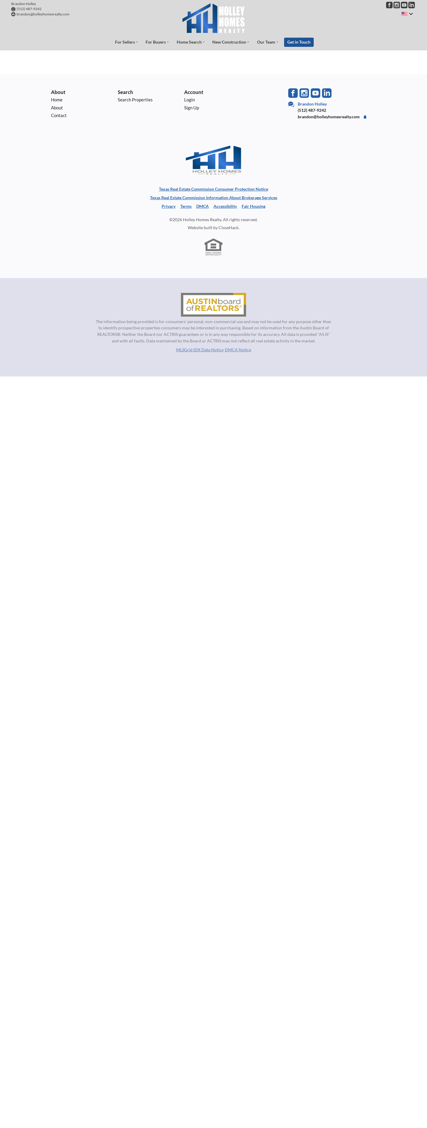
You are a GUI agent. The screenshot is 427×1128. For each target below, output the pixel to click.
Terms (186, 206)
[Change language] (407, 14)
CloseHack (228, 227)
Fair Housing (253, 206)
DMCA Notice (238, 349)
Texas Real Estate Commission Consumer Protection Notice (213, 189)
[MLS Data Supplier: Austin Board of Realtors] (213, 304)
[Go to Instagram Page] (396, 5)
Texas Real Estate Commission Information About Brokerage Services (213, 197)
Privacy (169, 206)
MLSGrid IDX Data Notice (200, 349)
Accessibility (225, 206)
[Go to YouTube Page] (404, 5)
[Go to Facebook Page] (389, 5)
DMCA (202, 206)
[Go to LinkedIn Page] (411, 5)
